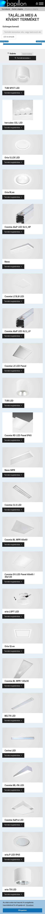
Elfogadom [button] (22, 910)
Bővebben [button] (30, 905)
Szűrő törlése (27, 54)
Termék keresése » (22, 58)
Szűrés (11, 53)
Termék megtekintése (13, 93)
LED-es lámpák (9, 37)
